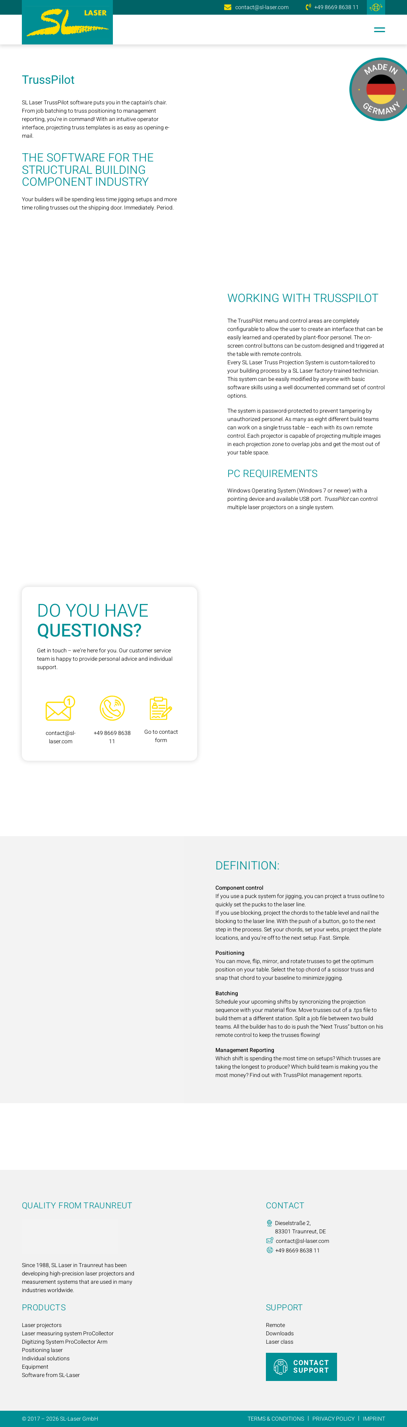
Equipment (35, 1367)
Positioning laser (42, 1350)
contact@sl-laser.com (262, 7)
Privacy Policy (333, 1419)
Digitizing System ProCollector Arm (64, 1342)
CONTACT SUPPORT (311, 1366)
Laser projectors (42, 1325)
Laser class (279, 1342)
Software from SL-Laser (51, 1375)
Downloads (280, 1333)
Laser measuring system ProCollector (68, 1333)
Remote (275, 1325)
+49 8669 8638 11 (336, 7)
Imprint (374, 1419)
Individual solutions (46, 1358)
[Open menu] (377, 29)
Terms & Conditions (276, 1419)
